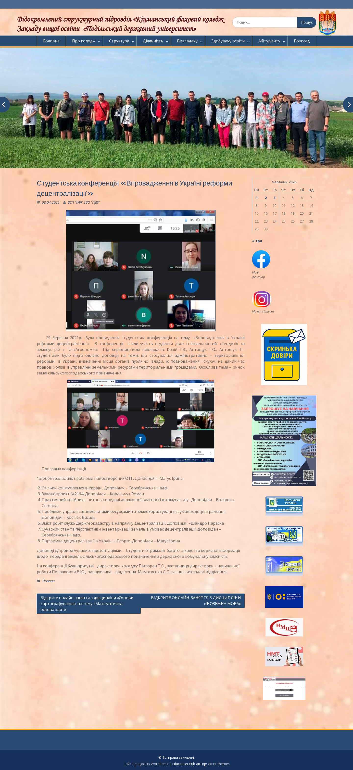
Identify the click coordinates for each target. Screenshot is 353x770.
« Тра (257, 240)
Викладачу (187, 41)
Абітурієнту (269, 41)
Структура (119, 41)
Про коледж (83, 41)
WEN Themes (219, 763)
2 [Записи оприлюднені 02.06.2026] (266, 197)
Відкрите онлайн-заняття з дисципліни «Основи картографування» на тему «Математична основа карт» (86, 603)
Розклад (302, 41)
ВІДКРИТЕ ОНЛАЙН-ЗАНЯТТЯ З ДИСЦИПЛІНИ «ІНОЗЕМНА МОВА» (196, 600)
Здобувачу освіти (228, 41)
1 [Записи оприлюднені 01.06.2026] (257, 197)
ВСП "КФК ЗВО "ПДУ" (84, 202)
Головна (51, 41)
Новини (48, 581)
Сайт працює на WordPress (146, 763)
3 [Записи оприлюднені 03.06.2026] (275, 197)
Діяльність (153, 41)
